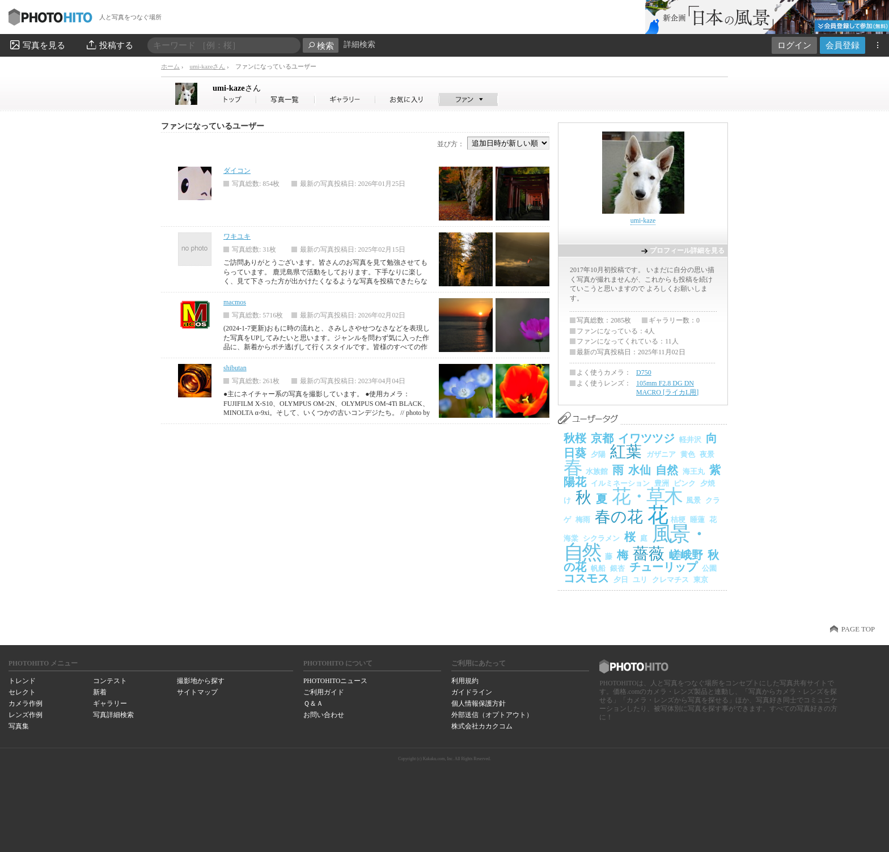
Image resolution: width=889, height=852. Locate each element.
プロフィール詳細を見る (687, 251)
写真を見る (37, 45)
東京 (700, 579)
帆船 (598, 568)
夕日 (620, 579)
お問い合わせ (323, 714)
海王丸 (694, 471)
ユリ (640, 579)
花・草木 (646, 496)
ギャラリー (110, 703)
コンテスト (110, 680)
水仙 (639, 470)
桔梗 (678, 519)
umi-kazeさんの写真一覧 (285, 99)
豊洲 (661, 483)
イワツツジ (646, 438)
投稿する (109, 45)
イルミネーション (620, 483)
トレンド (22, 680)
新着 (100, 692)
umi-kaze (237, 87)
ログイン (794, 45)
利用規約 (465, 680)
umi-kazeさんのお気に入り (407, 99)
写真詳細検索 (113, 714)
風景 (693, 500)
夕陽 (598, 454)
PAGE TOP (858, 629)
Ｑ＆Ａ (313, 703)
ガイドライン (471, 692)
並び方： (450, 144)
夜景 (707, 454)
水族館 (597, 471)
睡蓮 (697, 519)
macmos (234, 302)
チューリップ (663, 567)
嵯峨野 (686, 555)
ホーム (170, 66)
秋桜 (575, 438)
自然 (666, 470)
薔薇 (648, 553)
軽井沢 (690, 439)
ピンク (685, 483)
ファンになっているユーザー (212, 126)
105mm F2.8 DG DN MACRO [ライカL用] (667, 387)
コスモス (586, 578)
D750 (643, 372)
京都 (602, 438)
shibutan (235, 368)
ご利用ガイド (323, 692)
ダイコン (237, 171)
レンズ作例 (26, 714)
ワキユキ (237, 236)
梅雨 (582, 519)
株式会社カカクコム (482, 726)
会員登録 (843, 45)
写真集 (19, 726)
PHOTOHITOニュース (335, 680)
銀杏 (617, 568)
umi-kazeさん (207, 66)
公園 (709, 568)
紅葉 (626, 451)
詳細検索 (359, 44)
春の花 (619, 516)
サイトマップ (197, 692)
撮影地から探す (201, 680)
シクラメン (601, 538)
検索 (320, 45)
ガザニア (661, 454)
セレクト (22, 692)
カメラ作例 (26, 703)
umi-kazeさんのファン (468, 99)
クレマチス (670, 579)
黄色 (687, 454)
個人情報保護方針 (478, 703)
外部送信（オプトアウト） (492, 714)
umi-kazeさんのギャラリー (345, 99)
